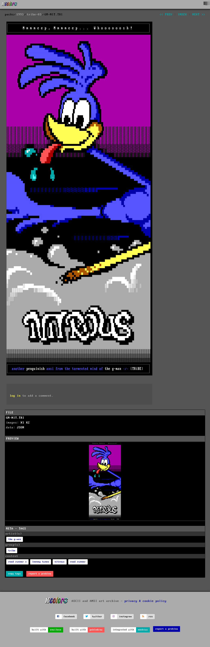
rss (151, 616)
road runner (78, 561)
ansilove (55, 629)
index (182, 14)
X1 (22, 422)
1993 (20, 14)
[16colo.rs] (9, 4)
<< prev (166, 14)
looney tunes (40, 561)
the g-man (14, 539)
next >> (198, 14)
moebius (143, 629)
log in (15, 395)
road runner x (17, 561)
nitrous (60, 561)
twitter (97, 616)
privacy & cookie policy (145, 601)
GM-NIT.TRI (15, 417)
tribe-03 (34, 14)
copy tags (14, 573)
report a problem (40, 573)
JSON (20, 427)
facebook (69, 616)
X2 (28, 422)
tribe (11, 550)
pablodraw (96, 629)
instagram (125, 616)
